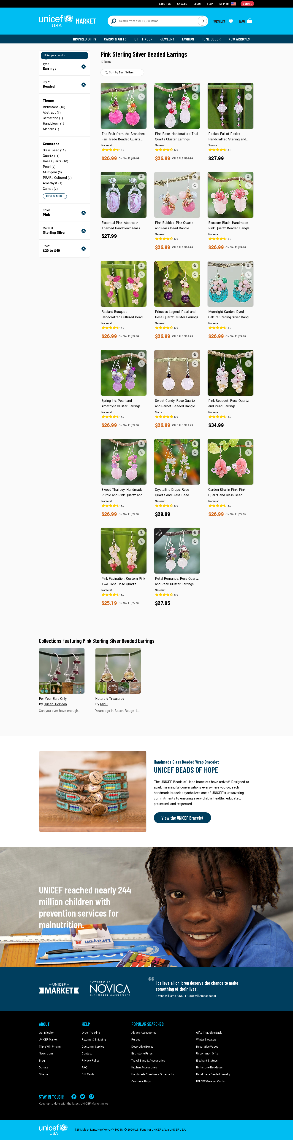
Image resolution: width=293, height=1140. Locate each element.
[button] (141, 88)
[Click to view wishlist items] (223, 21)
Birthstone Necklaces (209, 1067)
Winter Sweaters (206, 1040)
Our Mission (46, 1033)
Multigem (52, 172)
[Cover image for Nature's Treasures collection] (118, 671)
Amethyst (52, 183)
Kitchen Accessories (144, 1067)
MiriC (104, 704)
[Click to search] (202, 21)
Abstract (52, 112)
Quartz (51, 155)
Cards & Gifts (115, 38)
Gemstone (53, 118)
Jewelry (167, 38)
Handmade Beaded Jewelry (213, 1074)
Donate (43, 1067)
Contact (87, 1053)
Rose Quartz (55, 161)
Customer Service (93, 1047)
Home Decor (211, 38)
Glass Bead (54, 150)
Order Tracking (91, 1033)
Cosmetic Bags (141, 1081)
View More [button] (54, 196)
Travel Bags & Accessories (148, 1061)
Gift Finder (143, 38)
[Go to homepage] (67, 21)
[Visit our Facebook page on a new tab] (74, 1096)
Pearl (49, 166)
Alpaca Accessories (143, 1033)
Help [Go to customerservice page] (210, 3)
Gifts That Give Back (209, 1033)
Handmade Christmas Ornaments (152, 1074)
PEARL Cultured (57, 177)
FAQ (84, 1067)
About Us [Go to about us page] (165, 3)
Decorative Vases (207, 1047)
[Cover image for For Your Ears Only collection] (62, 671)
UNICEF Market (48, 1040)
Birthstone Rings (142, 1053)
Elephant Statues (207, 1061)
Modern (51, 129)
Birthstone (54, 107)
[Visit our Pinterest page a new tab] (91, 1096)
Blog (42, 1061)
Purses (135, 1040)
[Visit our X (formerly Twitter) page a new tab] (82, 1096)
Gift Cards (88, 1074)
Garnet (50, 188)
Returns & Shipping (94, 1040)
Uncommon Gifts (207, 1053)
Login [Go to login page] (197, 3)
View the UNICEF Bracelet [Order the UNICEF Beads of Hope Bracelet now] (182, 818)
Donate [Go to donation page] (247, 3)
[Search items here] (153, 21)
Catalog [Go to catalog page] (182, 3)
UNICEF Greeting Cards (210, 1081)
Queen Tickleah (55, 704)
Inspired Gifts (84, 38)
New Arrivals (239, 38)
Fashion (188, 38)
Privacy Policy (90, 1061)
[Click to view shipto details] (228, 3)
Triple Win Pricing (50, 1047)
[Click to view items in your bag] (246, 21)
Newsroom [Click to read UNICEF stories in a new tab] (46, 1053)
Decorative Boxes (142, 1047)
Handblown (53, 123)
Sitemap (44, 1074)
